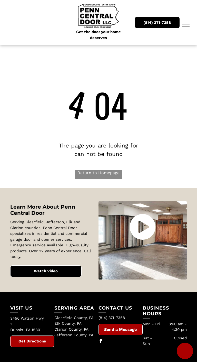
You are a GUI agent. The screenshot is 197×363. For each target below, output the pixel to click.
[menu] (185, 24)
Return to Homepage (98, 172)
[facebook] (100, 342)
